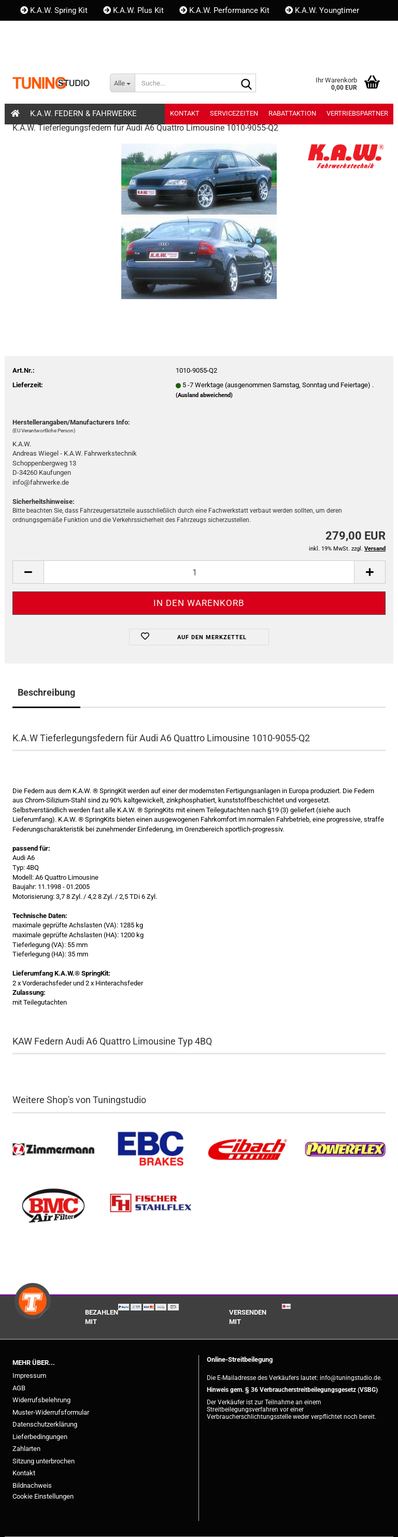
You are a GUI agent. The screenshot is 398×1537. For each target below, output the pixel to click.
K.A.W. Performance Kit (224, 10)
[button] (30, 51)
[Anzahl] (199, 572)
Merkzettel (148, 52)
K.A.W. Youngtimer (322, 10)
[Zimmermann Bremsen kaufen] (53, 1149)
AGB (18, 1388)
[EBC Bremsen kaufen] (151, 1149)
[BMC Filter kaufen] (53, 1206)
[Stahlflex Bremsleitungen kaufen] (151, 1206)
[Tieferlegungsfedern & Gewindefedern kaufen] (248, 1149)
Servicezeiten (234, 113)
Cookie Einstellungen (43, 1496)
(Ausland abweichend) (204, 395)
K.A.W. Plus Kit (133, 10)
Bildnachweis (32, 1485)
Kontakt (38, 31)
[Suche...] (122, 83)
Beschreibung (46, 692)
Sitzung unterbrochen (43, 1461)
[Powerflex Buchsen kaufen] (345, 1149)
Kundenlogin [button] (82, 52)
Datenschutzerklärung (44, 1424)
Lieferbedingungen (39, 1437)
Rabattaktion (292, 113)
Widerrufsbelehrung (41, 1400)
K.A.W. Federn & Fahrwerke (83, 113)
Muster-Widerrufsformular (50, 1412)
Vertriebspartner (357, 113)
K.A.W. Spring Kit (54, 10)
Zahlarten (26, 1449)
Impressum (29, 1375)
